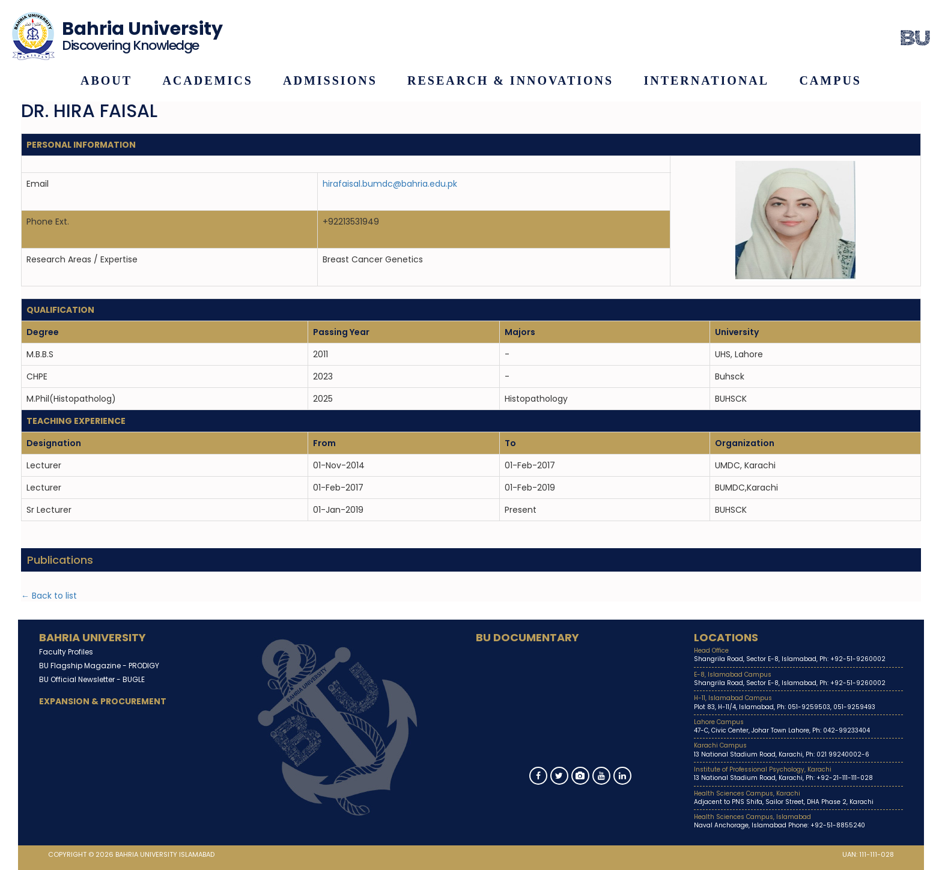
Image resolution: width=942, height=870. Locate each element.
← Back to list (49, 596)
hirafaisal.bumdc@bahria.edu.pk (390, 184)
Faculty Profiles (66, 652)
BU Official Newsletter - (92, 679)
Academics (207, 80)
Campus (830, 80)
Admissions (330, 80)
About (106, 80)
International (706, 80)
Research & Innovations (510, 80)
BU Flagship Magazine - (99, 665)
